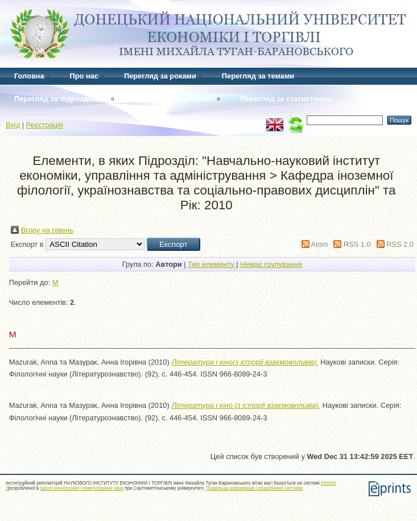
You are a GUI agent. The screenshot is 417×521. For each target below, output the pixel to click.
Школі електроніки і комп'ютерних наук (81, 488)
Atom (319, 244)
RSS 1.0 (357, 244)
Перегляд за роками (160, 76)
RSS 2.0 (400, 244)
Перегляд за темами (258, 76)
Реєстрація (44, 125)
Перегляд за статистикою (286, 98)
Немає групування (271, 264)
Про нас (84, 76)
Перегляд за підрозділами (61, 98)
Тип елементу (212, 264)
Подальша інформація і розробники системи (254, 488)
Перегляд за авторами (174, 98)
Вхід (13, 125)
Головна (29, 76)
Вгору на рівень (47, 230)
